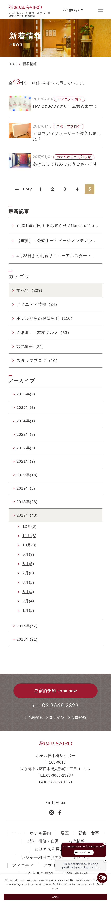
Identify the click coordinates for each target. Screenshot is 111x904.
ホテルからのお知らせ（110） (45, 318)
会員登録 (78, 717)
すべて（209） (30, 290)
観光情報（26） (31, 346)
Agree (55, 897)
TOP (16, 833)
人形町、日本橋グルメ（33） (43, 332)
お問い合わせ (75, 873)
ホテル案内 (40, 833)
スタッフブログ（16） (38, 360)
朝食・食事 (88, 833)
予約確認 (35, 717)
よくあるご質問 (38, 873)
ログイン (57, 717)
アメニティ (23, 865)
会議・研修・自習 (42, 841)
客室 (65, 833)
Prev (27, 189)
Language (71, 9)
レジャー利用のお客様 (42, 857)
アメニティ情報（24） (37, 304)
